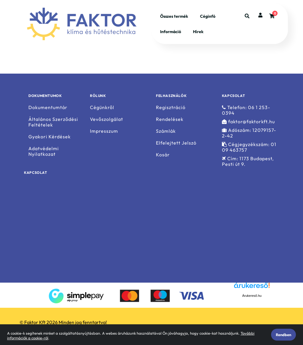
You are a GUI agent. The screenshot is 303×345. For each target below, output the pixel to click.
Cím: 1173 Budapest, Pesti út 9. (248, 161)
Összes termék (174, 16)
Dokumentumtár (47, 107)
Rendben (283, 334)
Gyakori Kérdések (49, 137)
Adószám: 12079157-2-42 (249, 133)
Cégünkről (102, 107)
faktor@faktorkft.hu (248, 121)
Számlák (166, 131)
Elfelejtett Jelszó (176, 143)
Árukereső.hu (252, 295)
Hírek (198, 31)
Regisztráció (171, 107)
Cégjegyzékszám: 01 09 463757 (249, 147)
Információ (170, 31)
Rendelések (169, 119)
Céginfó (207, 16)
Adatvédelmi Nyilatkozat (43, 151)
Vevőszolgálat (106, 119)
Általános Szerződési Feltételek (53, 122)
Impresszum (104, 131)
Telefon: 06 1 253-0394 (246, 110)
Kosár (163, 155)
